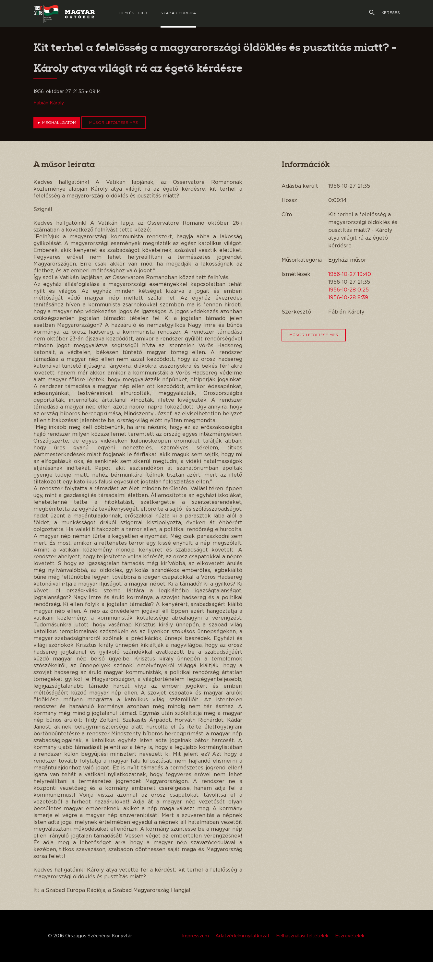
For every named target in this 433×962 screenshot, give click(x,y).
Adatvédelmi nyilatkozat (242, 936)
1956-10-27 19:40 (349, 274)
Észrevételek (350, 936)
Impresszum (195, 936)
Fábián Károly (48, 103)
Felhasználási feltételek (302, 936)
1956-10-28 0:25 (348, 289)
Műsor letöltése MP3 (113, 123)
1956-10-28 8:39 (348, 297)
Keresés (384, 13)
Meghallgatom (57, 123)
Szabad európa (178, 13)
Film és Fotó (133, 13)
